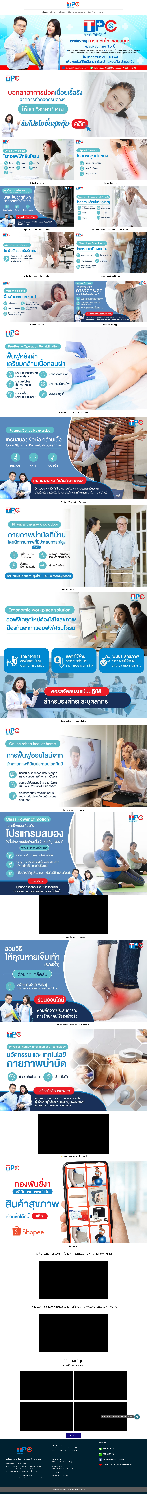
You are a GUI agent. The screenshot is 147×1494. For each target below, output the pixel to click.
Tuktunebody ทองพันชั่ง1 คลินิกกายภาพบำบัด (119, 1464)
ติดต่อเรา (101, 12)
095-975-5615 (68, 1475)
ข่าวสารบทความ (79, 12)
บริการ (52, 12)
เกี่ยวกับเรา (92, 12)
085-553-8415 (57, 1462)
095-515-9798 (57, 1469)
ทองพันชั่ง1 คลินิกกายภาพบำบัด (113, 1459)
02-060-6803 (68, 1469)
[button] (2, 42)
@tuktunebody (108, 1449)
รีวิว (69, 12)
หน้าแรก (45, 12)
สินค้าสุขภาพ (73, 1246)
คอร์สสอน (61, 12)
